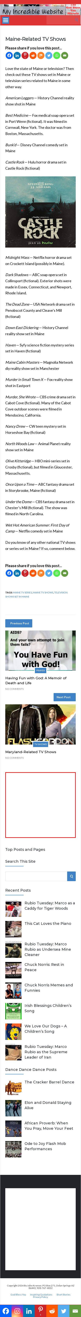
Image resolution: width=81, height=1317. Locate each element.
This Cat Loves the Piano (48, 923)
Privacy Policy (40, 1297)
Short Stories (63, 1294)
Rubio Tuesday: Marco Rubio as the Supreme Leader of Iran (46, 1052)
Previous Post (19, 623)
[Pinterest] (25, 55)
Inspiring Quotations (41, 1294)
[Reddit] (33, 55)
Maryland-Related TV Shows (30, 752)
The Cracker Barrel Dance (49, 1082)
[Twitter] (48, 55)
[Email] (64, 55)
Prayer (40, 670)
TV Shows (41, 744)
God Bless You (18, 1294)
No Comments (14, 688)
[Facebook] (9, 55)
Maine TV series (22, 592)
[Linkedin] (17, 55)
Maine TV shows (43, 592)
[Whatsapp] (56, 55)
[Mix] (40, 55)
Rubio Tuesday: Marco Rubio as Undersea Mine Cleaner (48, 949)
